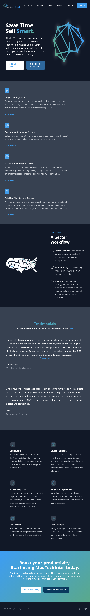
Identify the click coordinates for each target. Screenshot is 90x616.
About (59, 5)
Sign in (70, 5)
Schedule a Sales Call (35, 65)
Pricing (40, 5)
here (71, 328)
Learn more (10, 114)
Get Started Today (31, 589)
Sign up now (12, 65)
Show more (45, 358)
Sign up (82, 5)
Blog (50, 5)
